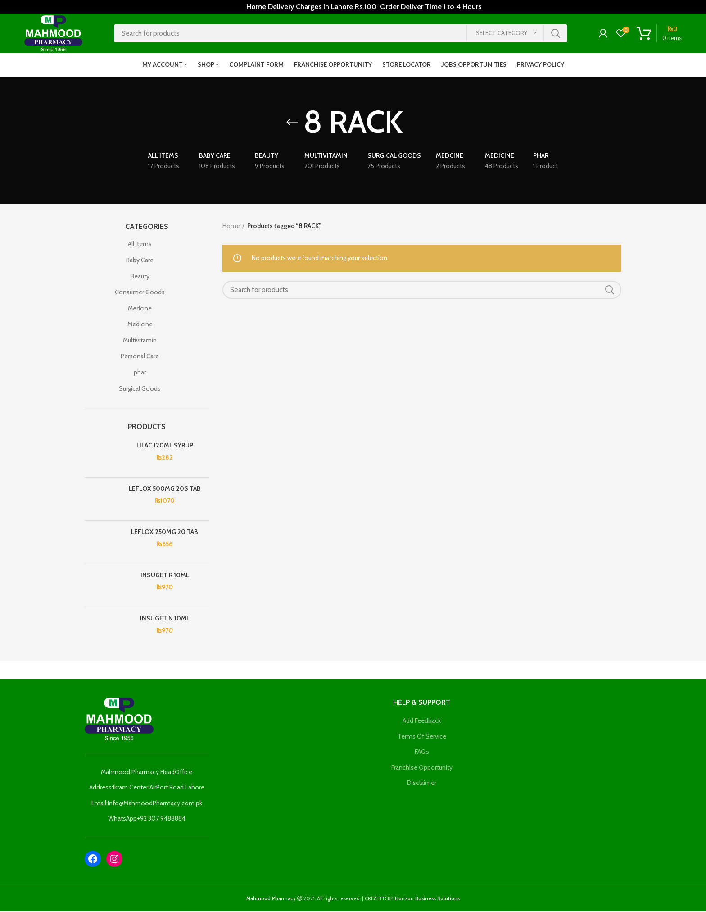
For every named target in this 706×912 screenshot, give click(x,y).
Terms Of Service (422, 737)
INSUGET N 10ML (165, 619)
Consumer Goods (140, 293)
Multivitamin (140, 341)
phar (140, 373)
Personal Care (140, 357)
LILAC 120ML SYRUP (164, 446)
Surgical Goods (140, 389)
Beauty (140, 277)
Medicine (140, 325)
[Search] (340, 34)
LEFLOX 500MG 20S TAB (165, 489)
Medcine (140, 309)
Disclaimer (421, 784)
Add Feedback (422, 721)
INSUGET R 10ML (164, 576)
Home (231, 227)
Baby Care (140, 261)
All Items (140, 245)
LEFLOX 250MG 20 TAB (164, 533)
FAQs (422, 752)
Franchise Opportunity (422, 768)
